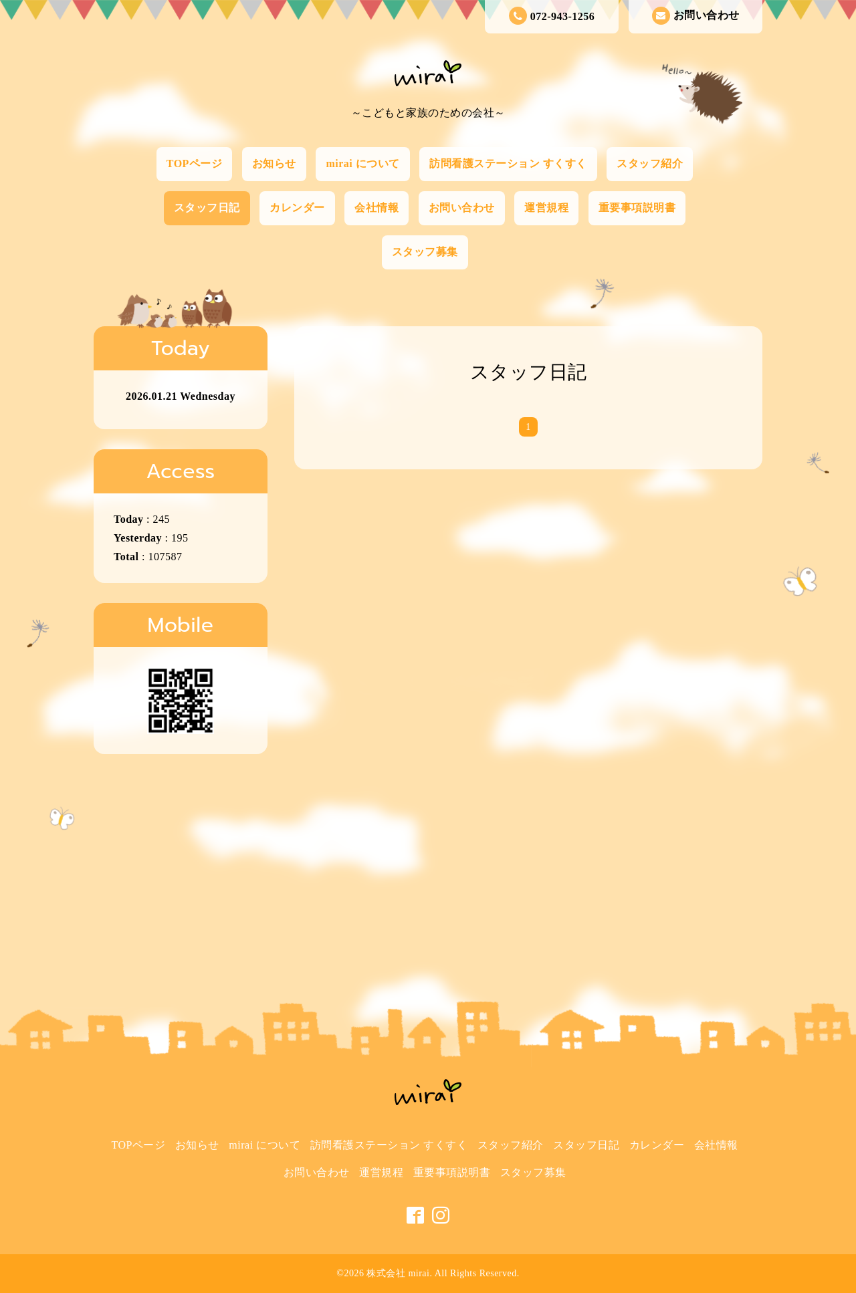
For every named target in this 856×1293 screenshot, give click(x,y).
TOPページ (195, 163)
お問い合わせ (696, 16)
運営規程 (546, 207)
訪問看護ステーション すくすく (508, 163)
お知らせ (274, 163)
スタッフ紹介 (650, 163)
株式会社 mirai (397, 1273)
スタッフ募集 (425, 251)
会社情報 (376, 207)
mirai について (362, 163)
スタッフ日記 (207, 207)
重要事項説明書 (637, 207)
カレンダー (297, 207)
